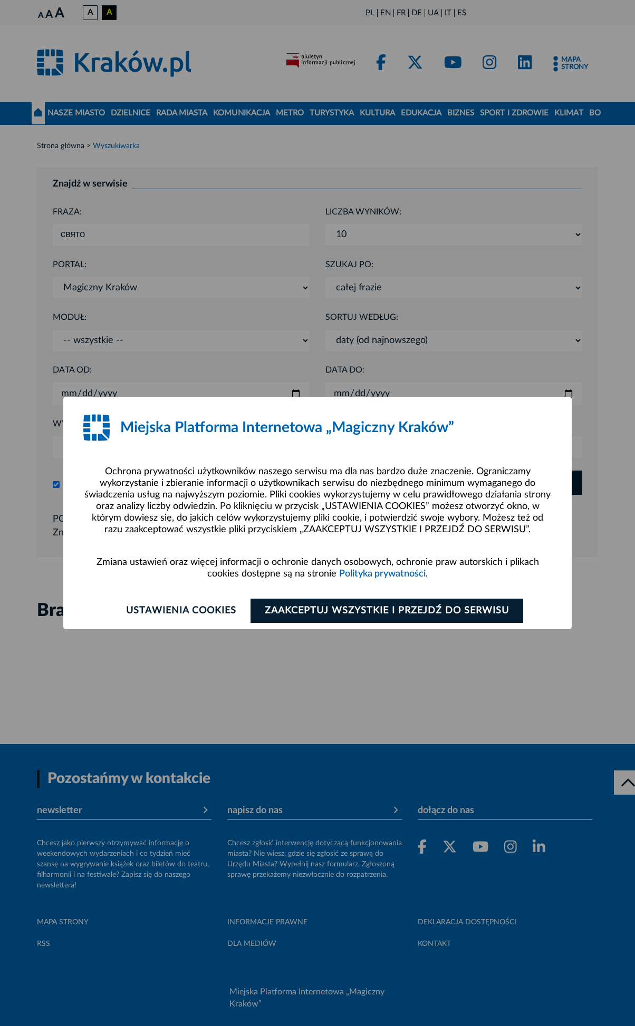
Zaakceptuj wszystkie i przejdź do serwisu (387, 610)
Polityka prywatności (382, 574)
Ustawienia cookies (181, 610)
